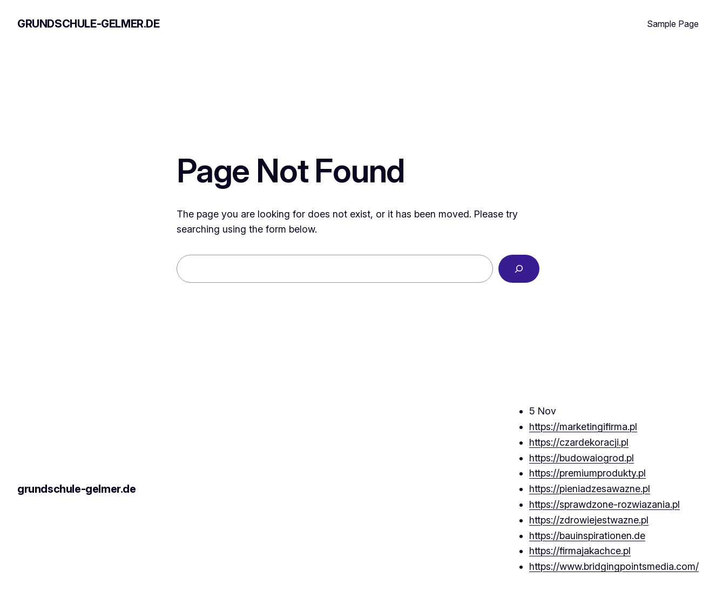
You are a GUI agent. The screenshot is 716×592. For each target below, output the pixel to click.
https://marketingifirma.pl (583, 426)
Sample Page (673, 23)
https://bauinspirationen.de (587, 535)
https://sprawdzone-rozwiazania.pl (604, 504)
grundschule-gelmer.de (88, 23)
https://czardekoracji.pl (579, 442)
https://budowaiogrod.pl (581, 458)
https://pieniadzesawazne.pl (589, 488)
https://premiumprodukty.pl (587, 473)
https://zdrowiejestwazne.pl (589, 520)
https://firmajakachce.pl (580, 550)
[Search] (518, 269)
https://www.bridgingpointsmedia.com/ (614, 566)
